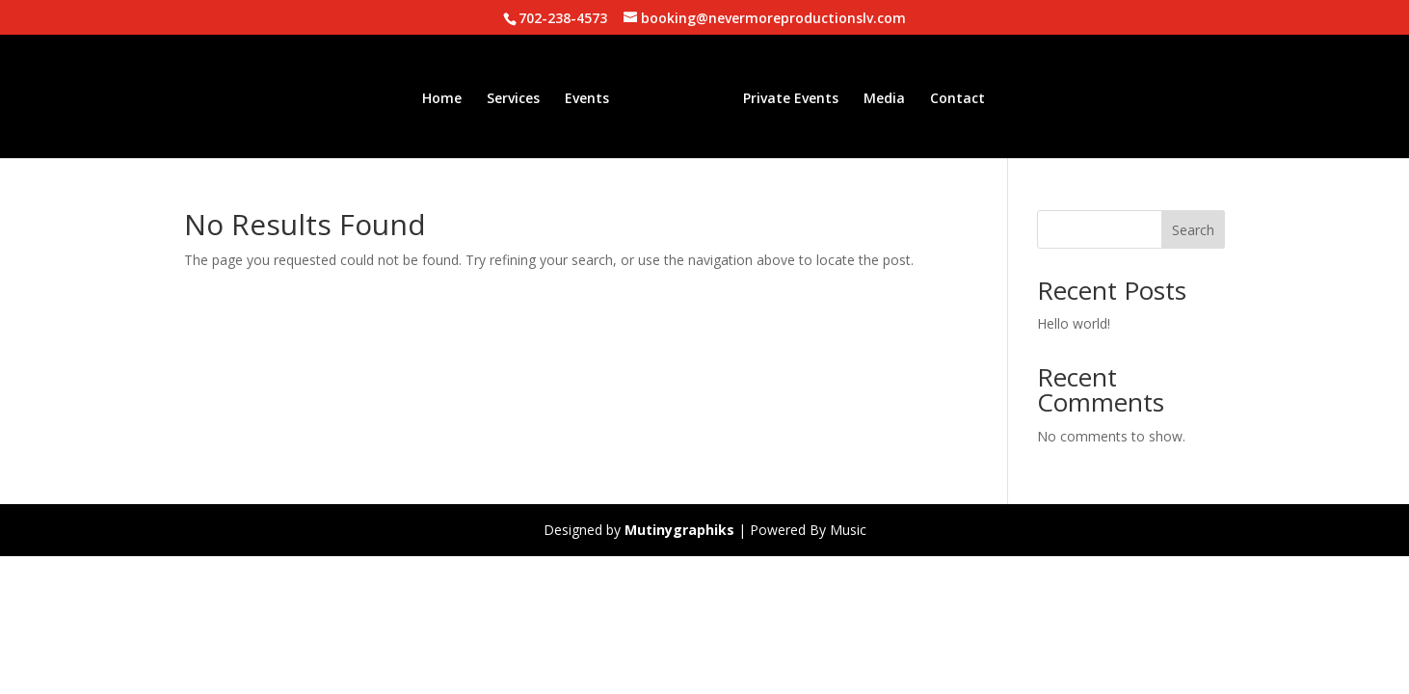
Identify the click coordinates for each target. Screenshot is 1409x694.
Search (1193, 230)
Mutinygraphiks (679, 529)
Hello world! (1073, 323)
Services (519, 95)
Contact (950, 95)
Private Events (784, 95)
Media (877, 95)
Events (594, 95)
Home (448, 95)
